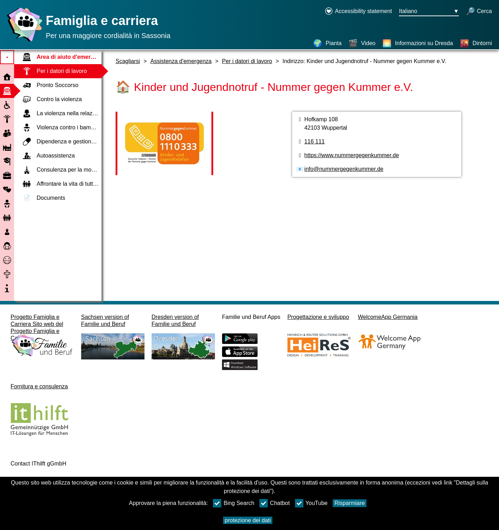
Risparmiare (349, 503)
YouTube (311, 503)
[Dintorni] (476, 43)
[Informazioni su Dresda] (418, 43)
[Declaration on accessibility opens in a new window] (358, 11)
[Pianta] (327, 43)
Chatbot (274, 503)
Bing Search (233, 503)
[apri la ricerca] (479, 11)
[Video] (362, 43)
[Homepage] (23, 41)
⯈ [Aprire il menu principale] (7, 57)
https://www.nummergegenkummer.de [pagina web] (351, 155)
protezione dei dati (248, 520)
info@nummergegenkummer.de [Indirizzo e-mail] (343, 169)
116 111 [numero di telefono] (314, 141)
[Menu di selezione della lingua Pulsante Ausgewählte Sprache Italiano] (429, 11)
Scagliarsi (128, 61)
